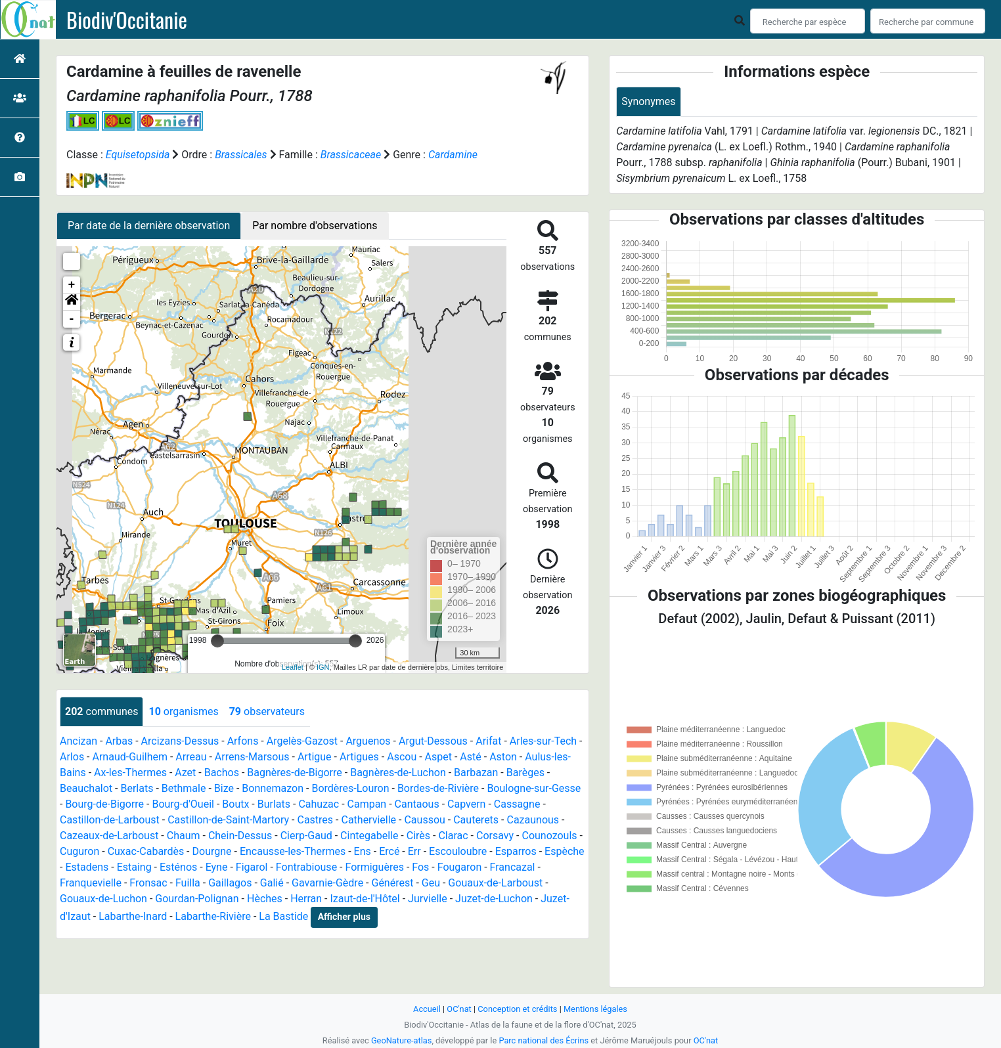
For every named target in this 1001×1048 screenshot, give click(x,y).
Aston (503, 757)
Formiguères (374, 867)
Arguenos (367, 741)
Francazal (512, 867)
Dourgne (212, 851)
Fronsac (148, 883)
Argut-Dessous (433, 741)
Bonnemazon (272, 788)
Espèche (565, 851)
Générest (392, 883)
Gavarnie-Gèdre (327, 883)
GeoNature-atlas (401, 1040)
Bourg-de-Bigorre (104, 804)
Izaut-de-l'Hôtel (365, 898)
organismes (183, 711)
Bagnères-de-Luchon (398, 772)
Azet (185, 772)
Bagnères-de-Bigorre (294, 772)
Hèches (264, 898)
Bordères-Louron (350, 788)
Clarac (453, 835)
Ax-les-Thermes (130, 772)
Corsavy (495, 835)
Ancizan (78, 741)
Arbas (119, 741)
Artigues (359, 757)
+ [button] (72, 285)
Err (414, 851)
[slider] (217, 640)
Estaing (134, 867)
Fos (420, 867)
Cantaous (417, 804)
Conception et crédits (517, 1009)
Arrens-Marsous (252, 757)
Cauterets (476, 820)
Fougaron (459, 867)
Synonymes (648, 101)
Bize (224, 788)
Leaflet (292, 667)
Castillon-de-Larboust (110, 820)
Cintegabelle (369, 835)
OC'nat (459, 1009)
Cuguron (79, 851)
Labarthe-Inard (133, 916)
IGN (323, 667)
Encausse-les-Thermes (292, 851)
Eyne (217, 867)
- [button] (72, 319)
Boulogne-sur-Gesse (534, 788)
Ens (362, 851)
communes (101, 711)
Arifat (488, 741)
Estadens (86, 867)
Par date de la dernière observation (149, 225)
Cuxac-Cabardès (146, 851)
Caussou (424, 820)
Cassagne (517, 804)
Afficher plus (344, 916)
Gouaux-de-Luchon (103, 898)
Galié (272, 883)
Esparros (516, 851)
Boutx (235, 804)
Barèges (525, 772)
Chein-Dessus (240, 835)
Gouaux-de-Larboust (495, 883)
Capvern (466, 804)
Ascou (401, 757)
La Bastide (283, 916)
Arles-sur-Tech (543, 741)
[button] (71, 302)
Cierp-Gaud (306, 835)
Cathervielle (368, 820)
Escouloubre (458, 851)
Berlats (136, 788)
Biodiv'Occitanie (126, 20)
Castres (315, 820)
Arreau (190, 757)
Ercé (389, 851)
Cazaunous (532, 820)
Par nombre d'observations (314, 225)
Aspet (438, 757)
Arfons (243, 741)
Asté (470, 757)
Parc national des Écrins (544, 1040)
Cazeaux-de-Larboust (109, 835)
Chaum (183, 835)
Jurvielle (427, 898)
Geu (431, 883)
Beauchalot (86, 788)
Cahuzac (318, 804)
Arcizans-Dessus (180, 741)
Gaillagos (230, 883)
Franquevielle (91, 883)
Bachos (221, 772)
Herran (306, 898)
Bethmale (184, 788)
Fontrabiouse (306, 867)
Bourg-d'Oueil (183, 804)
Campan (367, 804)
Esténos (178, 867)
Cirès (418, 835)
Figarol (252, 867)
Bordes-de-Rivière (438, 788)
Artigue (315, 757)
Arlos (72, 757)
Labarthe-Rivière (213, 916)
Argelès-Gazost (302, 741)
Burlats (273, 804)
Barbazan (476, 772)
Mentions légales (595, 1009)
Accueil (427, 1009)
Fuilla (187, 883)
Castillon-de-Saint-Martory (228, 820)
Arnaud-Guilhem (130, 757)
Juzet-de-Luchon (494, 898)
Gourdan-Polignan (196, 898)
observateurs (267, 711)
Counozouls (549, 835)
